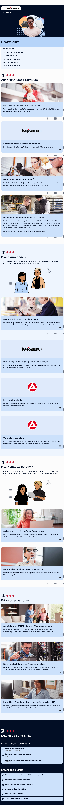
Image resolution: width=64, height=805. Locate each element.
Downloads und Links (13, 66)
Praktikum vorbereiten (13, 59)
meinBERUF (8, 12)
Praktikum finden (11, 56)
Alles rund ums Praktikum (14, 52)
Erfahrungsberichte (12, 62)
